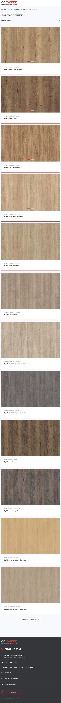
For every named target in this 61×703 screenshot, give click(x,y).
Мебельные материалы (20, 9)
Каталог (9, 9)
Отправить (12, 692)
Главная (3, 9)
